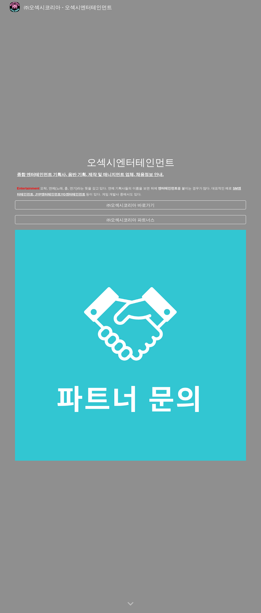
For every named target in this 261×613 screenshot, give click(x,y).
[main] (130, 166)
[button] (130, 604)
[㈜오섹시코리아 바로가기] (130, 205)
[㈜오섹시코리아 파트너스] (130, 220)
